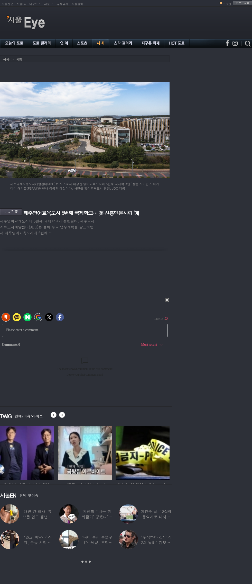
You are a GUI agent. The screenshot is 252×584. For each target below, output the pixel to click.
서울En (48, 4)
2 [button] (86, 562)
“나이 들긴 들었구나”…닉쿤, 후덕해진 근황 (97, 542)
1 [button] (82, 562)
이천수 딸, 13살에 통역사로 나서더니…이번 (156, 517)
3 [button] (90, 562)
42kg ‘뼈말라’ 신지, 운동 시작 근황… (37, 542)
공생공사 (62, 4)
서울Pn (21, 4)
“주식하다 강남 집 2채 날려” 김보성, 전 (156, 542)
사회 (19, 59)
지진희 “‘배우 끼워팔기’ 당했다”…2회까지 (97, 517)
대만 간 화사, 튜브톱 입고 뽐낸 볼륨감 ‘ (37, 517)
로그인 (227, 4)
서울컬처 (77, 4)
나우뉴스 (35, 4)
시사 (6, 59)
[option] (27, 452)
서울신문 (7, 4)
